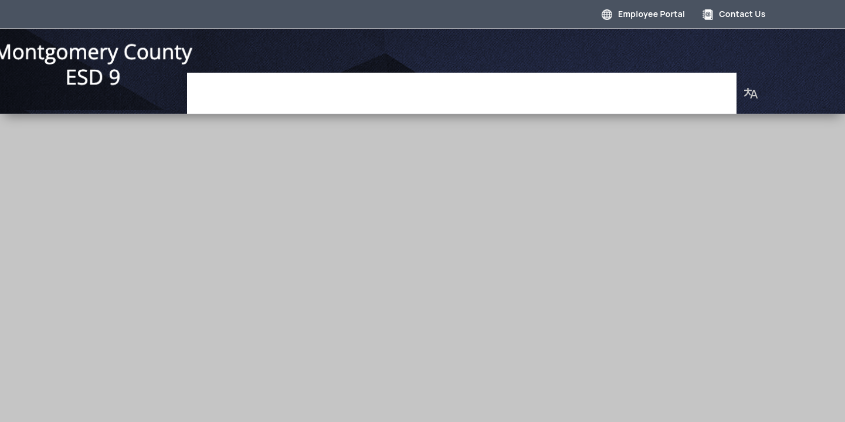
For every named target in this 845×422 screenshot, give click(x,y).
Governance (290, 87)
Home (232, 87)
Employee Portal (643, 13)
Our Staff (647, 87)
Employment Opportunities (548, 87)
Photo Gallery (438, 87)
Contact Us (734, 13)
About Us (707, 87)
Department (363, 87)
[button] (751, 87)
